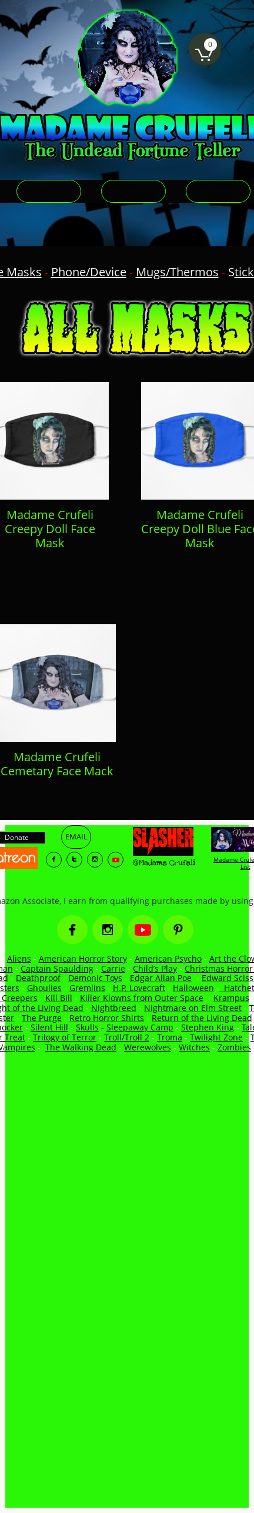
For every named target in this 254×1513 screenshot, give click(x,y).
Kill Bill (58, 997)
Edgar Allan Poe (161, 977)
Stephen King (207, 1027)
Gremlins (87, 987)
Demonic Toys (95, 977)
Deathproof (38, 977)
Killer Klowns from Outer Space (141, 997)
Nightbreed (113, 1007)
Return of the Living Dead (202, 1017)
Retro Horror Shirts (106, 1017)
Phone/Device (88, 272)
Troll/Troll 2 (126, 1037)
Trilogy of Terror (64, 1037)
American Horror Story (83, 958)
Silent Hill (49, 1027)
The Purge (42, 1017)
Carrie (113, 968)
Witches (194, 1047)
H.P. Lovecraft (139, 987)
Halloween (193, 987)
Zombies (234, 1047)
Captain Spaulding (57, 968)
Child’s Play (155, 968)
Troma (169, 1037)
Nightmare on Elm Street (193, 1007)
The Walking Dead (80, 1047)
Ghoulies (44, 987)
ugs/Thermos (182, 272)
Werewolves (147, 1047)
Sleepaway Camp (139, 1027)
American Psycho (168, 958)
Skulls (87, 1027)
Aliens (19, 958)
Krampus (231, 997)
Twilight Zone (216, 1037)
